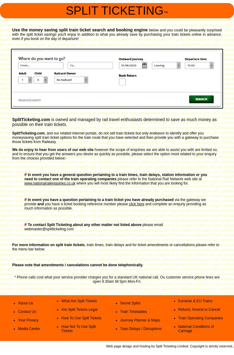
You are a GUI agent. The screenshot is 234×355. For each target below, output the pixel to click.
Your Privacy (28, 320)
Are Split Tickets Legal (79, 309)
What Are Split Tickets (79, 301)
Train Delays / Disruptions (141, 329)
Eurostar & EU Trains (195, 301)
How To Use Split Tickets (81, 318)
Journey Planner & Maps (140, 320)
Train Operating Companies (200, 318)
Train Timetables (133, 312)
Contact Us (27, 312)
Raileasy (48, 142)
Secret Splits (130, 303)
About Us (25, 303)
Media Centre (29, 329)
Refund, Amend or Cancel (199, 309)
